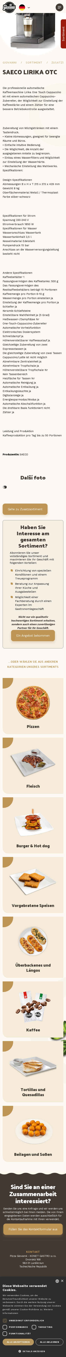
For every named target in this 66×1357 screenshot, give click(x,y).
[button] (33, 1351)
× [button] (62, 1281)
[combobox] (57, 1281)
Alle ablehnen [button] (49, 1342)
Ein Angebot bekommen (33, 635)
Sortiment (34, 62)
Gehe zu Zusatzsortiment (25, 509)
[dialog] (33, 1317)
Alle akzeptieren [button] (18, 1342)
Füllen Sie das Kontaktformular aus (33, 1229)
